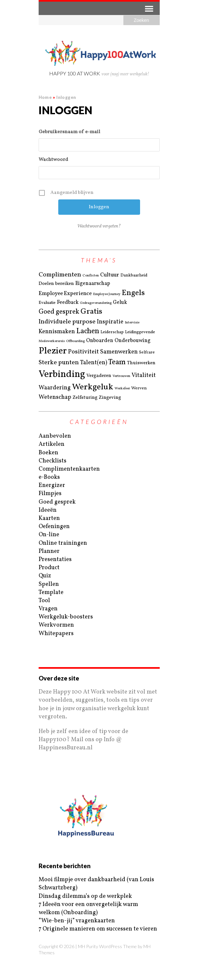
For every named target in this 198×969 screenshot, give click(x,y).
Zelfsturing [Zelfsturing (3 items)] (85, 397)
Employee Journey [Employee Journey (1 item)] (106, 294)
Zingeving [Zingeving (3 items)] (110, 397)
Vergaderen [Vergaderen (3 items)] (98, 375)
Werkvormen (56, 625)
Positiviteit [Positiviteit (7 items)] (83, 352)
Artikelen (51, 444)
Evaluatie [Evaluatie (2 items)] (47, 303)
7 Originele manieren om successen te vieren (98, 929)
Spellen (49, 584)
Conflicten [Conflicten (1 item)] (90, 276)
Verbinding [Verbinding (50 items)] (62, 374)
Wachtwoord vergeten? (99, 226)
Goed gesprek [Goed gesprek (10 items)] (59, 312)
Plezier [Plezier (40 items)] (53, 351)
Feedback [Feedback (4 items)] (68, 302)
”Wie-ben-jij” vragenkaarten (77, 921)
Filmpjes (50, 494)
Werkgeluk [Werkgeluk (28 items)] (92, 387)
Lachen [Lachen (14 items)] (87, 331)
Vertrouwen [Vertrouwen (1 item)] (121, 376)
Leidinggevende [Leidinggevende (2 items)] (140, 332)
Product (49, 568)
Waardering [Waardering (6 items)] (55, 388)
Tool (44, 601)
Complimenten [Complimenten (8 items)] (60, 275)
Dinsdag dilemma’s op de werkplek (85, 896)
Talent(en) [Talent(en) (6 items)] (93, 363)
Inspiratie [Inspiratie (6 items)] (110, 322)
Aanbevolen (55, 436)
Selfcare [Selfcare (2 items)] (147, 352)
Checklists (52, 461)
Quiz (45, 576)
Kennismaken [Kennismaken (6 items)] (57, 332)
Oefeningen (54, 527)
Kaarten (49, 518)
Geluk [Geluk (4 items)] (120, 302)
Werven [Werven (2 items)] (139, 388)
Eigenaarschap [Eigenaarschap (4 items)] (92, 283)
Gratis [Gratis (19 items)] (91, 311)
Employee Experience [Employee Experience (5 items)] (65, 294)
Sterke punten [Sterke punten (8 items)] (59, 362)
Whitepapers (56, 634)
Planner (49, 551)
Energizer (52, 485)
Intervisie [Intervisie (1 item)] (132, 322)
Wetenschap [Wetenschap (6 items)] (55, 397)
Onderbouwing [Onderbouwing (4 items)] (133, 340)
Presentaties (55, 559)
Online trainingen (63, 543)
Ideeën (48, 510)
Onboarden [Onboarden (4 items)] (99, 340)
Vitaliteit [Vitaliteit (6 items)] (144, 375)
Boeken (48, 453)
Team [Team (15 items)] (117, 362)
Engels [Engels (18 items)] (133, 293)
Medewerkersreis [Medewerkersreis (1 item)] (52, 341)
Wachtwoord (53, 159)
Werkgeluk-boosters (66, 617)
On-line (49, 535)
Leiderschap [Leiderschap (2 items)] (112, 332)
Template (51, 592)
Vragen (48, 609)
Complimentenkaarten (69, 469)
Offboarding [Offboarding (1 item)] (75, 341)
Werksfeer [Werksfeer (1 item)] (122, 388)
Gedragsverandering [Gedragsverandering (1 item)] (96, 303)
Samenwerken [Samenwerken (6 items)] (119, 352)
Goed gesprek (57, 502)
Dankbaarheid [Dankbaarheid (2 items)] (133, 275)
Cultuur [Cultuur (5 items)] (109, 275)
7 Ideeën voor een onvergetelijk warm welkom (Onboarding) (88, 908)
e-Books (49, 477)
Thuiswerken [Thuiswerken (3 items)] (141, 363)
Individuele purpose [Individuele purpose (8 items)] (67, 322)
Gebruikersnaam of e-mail (69, 132)
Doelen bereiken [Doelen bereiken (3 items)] (56, 283)
